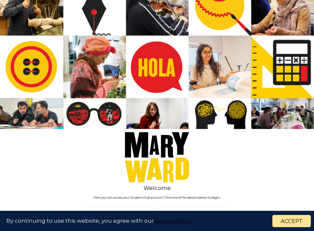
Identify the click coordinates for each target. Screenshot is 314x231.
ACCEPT (292, 221)
